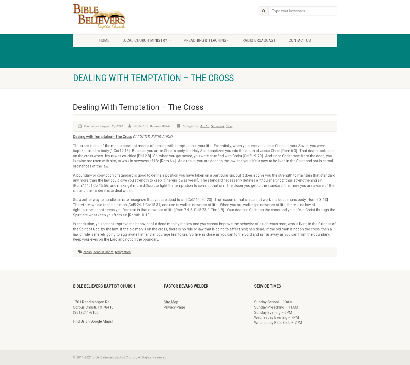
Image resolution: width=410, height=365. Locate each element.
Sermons (217, 126)
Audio (204, 126)
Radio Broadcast (259, 40)
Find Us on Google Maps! (93, 321)
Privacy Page (174, 307)
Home (104, 40)
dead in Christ (103, 252)
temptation (123, 252)
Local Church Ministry (146, 40)
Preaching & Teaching (206, 40)
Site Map (171, 302)
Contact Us (300, 40)
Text (229, 126)
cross (87, 252)
